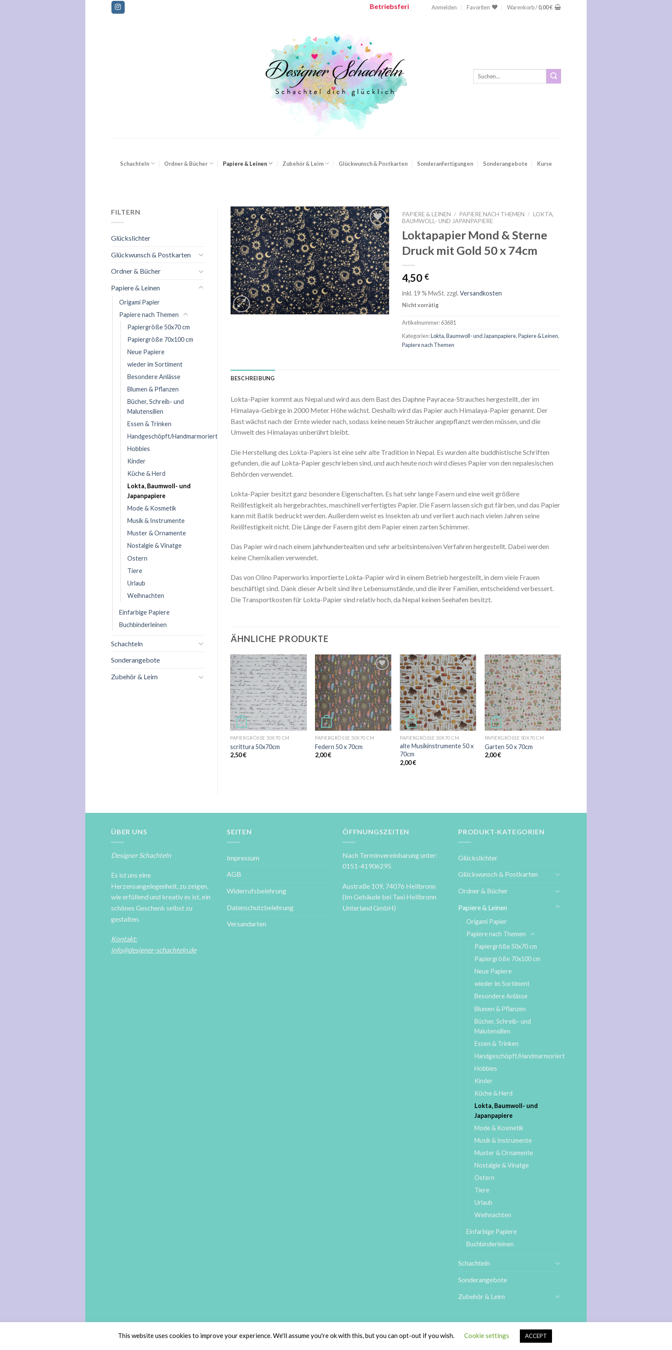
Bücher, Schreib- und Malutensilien (155, 406)
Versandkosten (481, 293)
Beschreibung (253, 378)
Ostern (137, 558)
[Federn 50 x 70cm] (353, 692)
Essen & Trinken (149, 423)
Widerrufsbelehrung (256, 891)
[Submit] (553, 76)
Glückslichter (130, 238)
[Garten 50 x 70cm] (523, 692)
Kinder (136, 461)
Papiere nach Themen (149, 314)
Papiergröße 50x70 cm (158, 327)
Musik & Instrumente (156, 520)
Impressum (243, 858)
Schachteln (137, 163)
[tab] (253, 378)
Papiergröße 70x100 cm (160, 339)
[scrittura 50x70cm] (268, 692)
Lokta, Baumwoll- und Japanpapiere (159, 490)
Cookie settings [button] (486, 1335)
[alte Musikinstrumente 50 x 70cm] (438, 692)
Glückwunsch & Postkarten (373, 163)
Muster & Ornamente (156, 533)
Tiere (134, 570)
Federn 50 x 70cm (339, 746)
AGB (234, 874)
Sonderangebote (505, 163)
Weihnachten (145, 595)
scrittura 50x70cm (255, 746)
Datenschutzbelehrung (260, 907)
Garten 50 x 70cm (509, 746)
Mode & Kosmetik (151, 508)
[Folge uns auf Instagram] (117, 7)
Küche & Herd (146, 473)
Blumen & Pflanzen (153, 389)
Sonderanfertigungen (445, 163)
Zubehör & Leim (305, 163)
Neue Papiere (146, 351)
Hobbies (138, 448)
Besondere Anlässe (153, 376)
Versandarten (246, 924)
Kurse (544, 163)
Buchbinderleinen (143, 624)
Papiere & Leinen (248, 163)
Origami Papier (139, 302)
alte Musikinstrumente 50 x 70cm (437, 750)
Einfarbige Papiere (144, 612)
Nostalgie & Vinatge (154, 545)
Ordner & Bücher (188, 163)
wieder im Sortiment (155, 364)
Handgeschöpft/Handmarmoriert (172, 436)
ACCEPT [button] (536, 1335)
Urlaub (136, 583)
